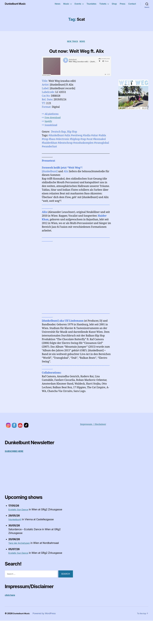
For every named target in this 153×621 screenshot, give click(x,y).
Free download (54, 118)
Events (78, 4)
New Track (72, 42)
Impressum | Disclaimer (94, 424)
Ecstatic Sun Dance (19, 510)
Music (66, 4)
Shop (114, 4)
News (57, 4)
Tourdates (91, 4)
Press (122, 4)
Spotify (49, 121)
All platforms (52, 114)
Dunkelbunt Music (16, 3)
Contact (132, 4)
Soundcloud (52, 125)
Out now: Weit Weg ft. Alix (76, 50)
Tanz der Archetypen (20, 543)
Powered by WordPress (45, 614)
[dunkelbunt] (15, 519)
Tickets (102, 4)
